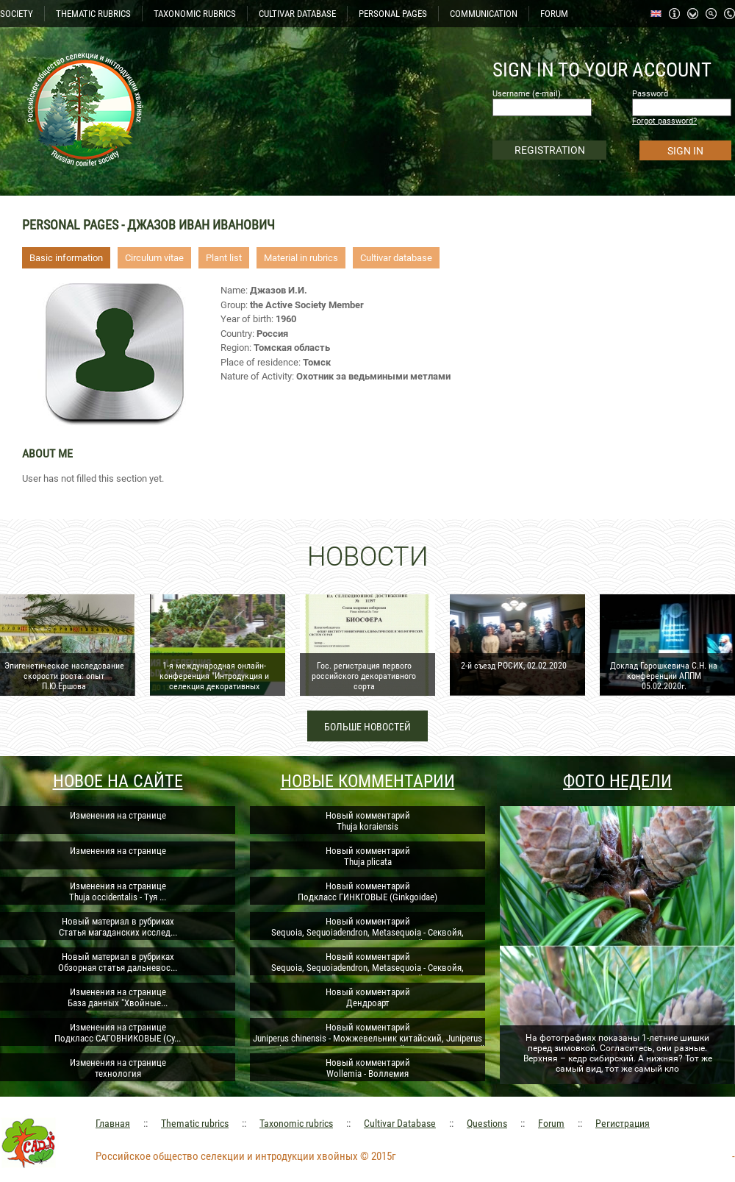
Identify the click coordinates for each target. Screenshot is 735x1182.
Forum (551, 1123)
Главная (113, 1123)
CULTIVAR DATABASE (297, 13)
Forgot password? (664, 121)
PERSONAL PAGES (393, 13)
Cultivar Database (400, 1123)
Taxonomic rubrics (296, 1123)
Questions (487, 1123)
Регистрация (622, 1123)
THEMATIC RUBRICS (93, 13)
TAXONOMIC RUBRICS (195, 13)
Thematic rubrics (195, 1123)
